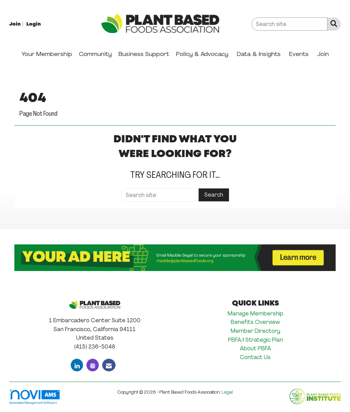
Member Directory (255, 331)
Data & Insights (259, 54)
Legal (227, 392)
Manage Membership (255, 313)
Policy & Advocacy (202, 54)
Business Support (144, 54)
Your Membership (47, 54)
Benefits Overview (255, 322)
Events (299, 54)
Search (213, 194)
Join (323, 54)
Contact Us (255, 357)
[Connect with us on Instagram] (92, 365)
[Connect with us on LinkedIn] (77, 365)
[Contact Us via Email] (109, 365)
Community (95, 54)
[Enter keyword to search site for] (289, 24)
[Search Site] (332, 23)
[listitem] (17, 23)
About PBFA (255, 348)
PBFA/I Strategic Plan (255, 339)
